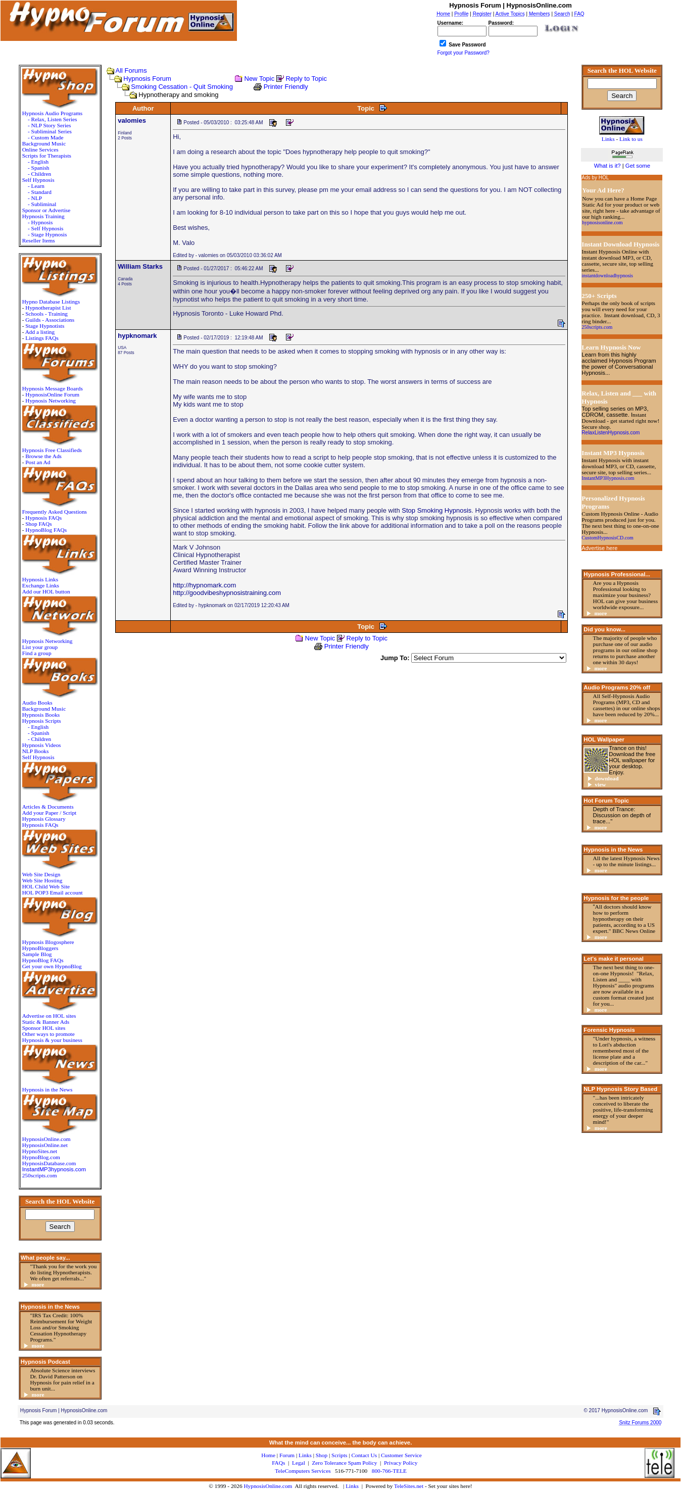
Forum (287, 1455)
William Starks (140, 266)
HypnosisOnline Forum (52, 394)
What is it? (607, 166)
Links (352, 1486)
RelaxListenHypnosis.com (610, 432)
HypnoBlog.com (41, 1157)
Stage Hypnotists (44, 326)
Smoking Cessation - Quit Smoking (182, 86)
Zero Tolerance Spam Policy (344, 1463)
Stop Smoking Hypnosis (436, 510)
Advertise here (599, 548)
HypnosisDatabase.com (49, 1163)
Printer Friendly (286, 86)
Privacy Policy (400, 1463)
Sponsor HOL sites (44, 1028)
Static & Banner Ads (45, 1022)
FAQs (278, 1463)
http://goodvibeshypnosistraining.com (227, 593)
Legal (298, 1463)
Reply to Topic (305, 78)
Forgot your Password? (463, 53)
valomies (132, 120)
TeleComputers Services (302, 1471)
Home (268, 1455)
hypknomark (137, 335)
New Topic (260, 78)
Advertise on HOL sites (49, 1016)
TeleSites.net (409, 1486)
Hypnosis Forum (147, 78)
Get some (637, 166)
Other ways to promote (48, 1034)
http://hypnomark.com (204, 585)
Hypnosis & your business (52, 1040)
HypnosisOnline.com (268, 1486)
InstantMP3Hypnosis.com (607, 478)
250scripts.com (39, 1175)
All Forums (131, 70)
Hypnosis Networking (50, 400)
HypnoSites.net (40, 1151)
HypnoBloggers (40, 948)
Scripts (339, 1455)
